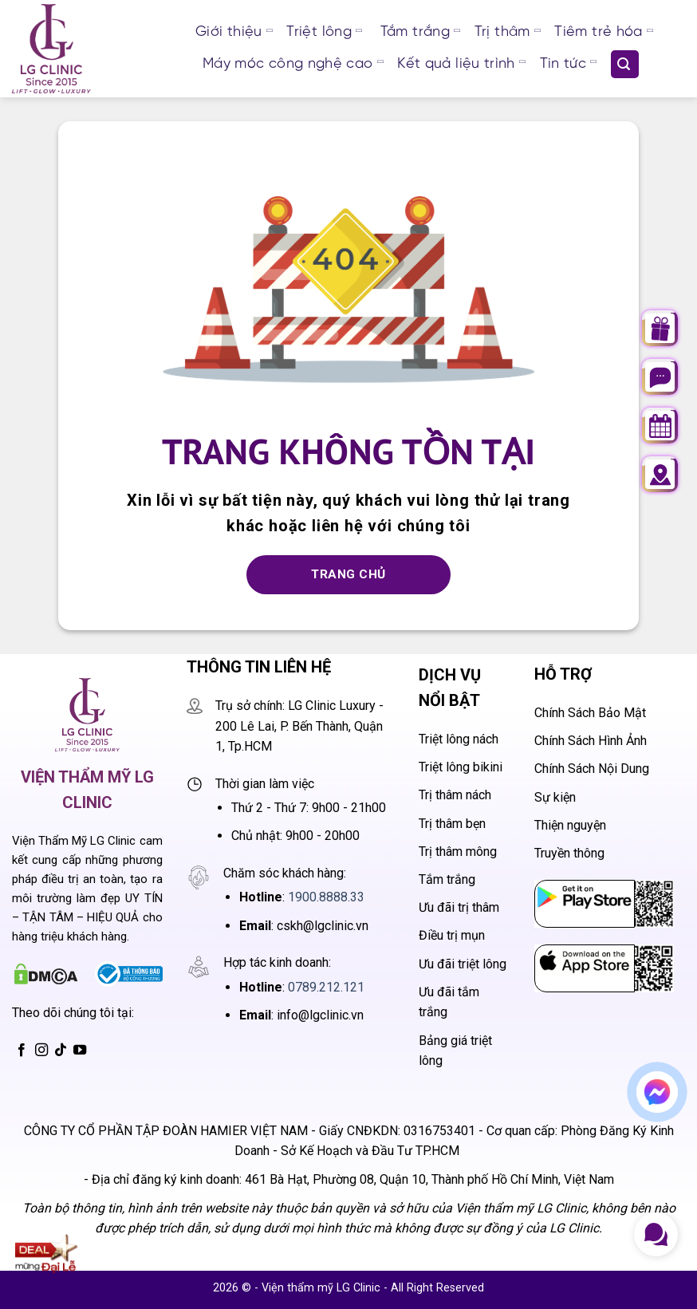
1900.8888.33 (326, 897)
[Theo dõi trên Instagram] (41, 1050)
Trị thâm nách (455, 794)
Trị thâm (508, 33)
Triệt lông (323, 33)
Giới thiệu (233, 33)
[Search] (625, 64)
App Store (563, 955)
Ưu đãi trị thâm (459, 907)
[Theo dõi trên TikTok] (60, 1050)
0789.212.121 (326, 987)
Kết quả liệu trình (461, 65)
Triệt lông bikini (460, 767)
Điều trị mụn (452, 935)
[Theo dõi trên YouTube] (79, 1050)
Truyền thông (569, 853)
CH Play (557, 890)
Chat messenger (661, 1097)
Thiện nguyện (570, 825)
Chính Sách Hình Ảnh (590, 740)
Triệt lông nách (458, 739)
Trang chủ (348, 574)
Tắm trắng (420, 33)
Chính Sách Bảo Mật (590, 712)
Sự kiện (555, 797)
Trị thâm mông (458, 851)
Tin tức (568, 65)
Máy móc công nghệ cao (293, 65)
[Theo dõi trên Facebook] (21, 1050)
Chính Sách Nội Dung (591, 768)
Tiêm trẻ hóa (603, 33)
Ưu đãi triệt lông (462, 964)
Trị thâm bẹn (452, 823)
